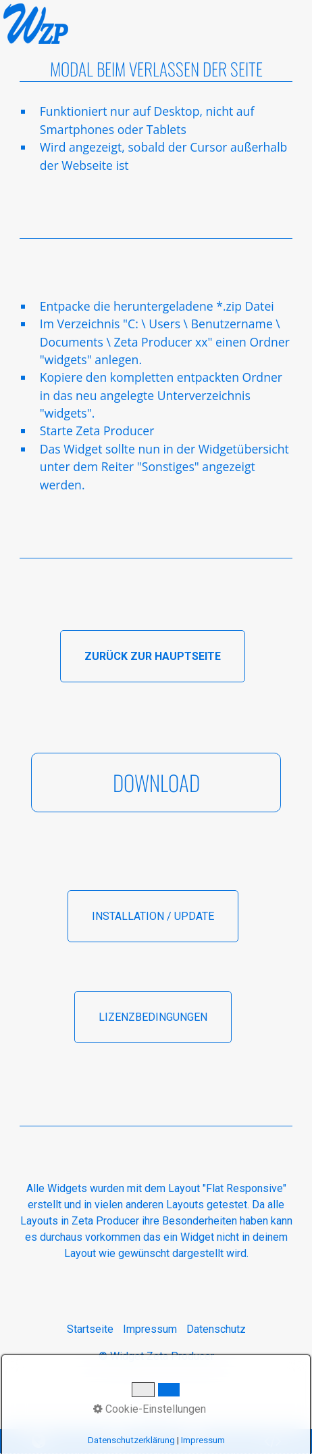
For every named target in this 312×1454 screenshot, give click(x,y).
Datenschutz (216, 1329)
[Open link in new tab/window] (195, 1441)
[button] (152, 656)
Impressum (150, 1329)
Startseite (90, 1329)
